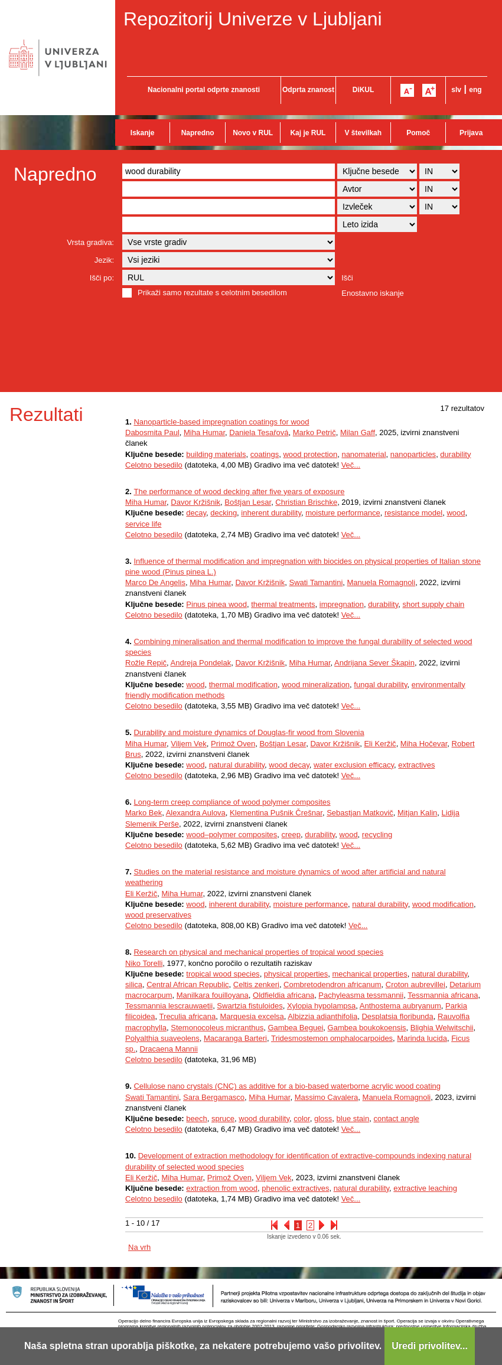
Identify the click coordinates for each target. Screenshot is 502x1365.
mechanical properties (369, 973)
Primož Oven (233, 743)
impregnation (342, 604)
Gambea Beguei (295, 1027)
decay (196, 512)
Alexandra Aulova (196, 812)
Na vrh (139, 1247)
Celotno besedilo (153, 465)
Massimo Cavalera (326, 1097)
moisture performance (342, 512)
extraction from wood (221, 1188)
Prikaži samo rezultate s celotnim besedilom (212, 292)
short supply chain (434, 604)
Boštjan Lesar (247, 502)
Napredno (197, 133)
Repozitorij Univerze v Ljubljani (252, 19)
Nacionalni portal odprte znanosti (204, 90)
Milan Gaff (357, 432)
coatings (264, 454)
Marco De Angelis (155, 582)
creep (291, 834)
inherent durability (271, 512)
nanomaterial (363, 454)
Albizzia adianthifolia (322, 1016)
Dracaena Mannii (169, 1048)
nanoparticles (413, 454)
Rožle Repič (146, 662)
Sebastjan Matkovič (360, 812)
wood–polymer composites (231, 834)
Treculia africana (187, 1016)
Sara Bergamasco (214, 1097)
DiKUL (363, 90)
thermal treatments (283, 604)
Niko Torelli (143, 963)
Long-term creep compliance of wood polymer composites (231, 802)
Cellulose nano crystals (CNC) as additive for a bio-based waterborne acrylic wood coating (287, 1086)
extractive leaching (425, 1188)
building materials (216, 454)
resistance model (413, 512)
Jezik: (104, 260)
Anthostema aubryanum (400, 1005)
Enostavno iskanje (372, 293)
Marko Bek (143, 812)
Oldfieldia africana (283, 995)
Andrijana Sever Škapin (374, 662)
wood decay (289, 764)
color (301, 1118)
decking (223, 512)
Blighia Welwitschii (442, 1027)
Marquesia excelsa (251, 1016)
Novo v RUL (253, 133)
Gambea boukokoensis (367, 1027)
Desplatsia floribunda (397, 1016)
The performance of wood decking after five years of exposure (238, 491)
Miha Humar (204, 432)
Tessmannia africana (443, 995)
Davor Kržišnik (195, 502)
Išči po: (102, 277)
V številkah (363, 133)
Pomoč (418, 133)
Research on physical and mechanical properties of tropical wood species (258, 952)
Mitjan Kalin (417, 812)
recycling (377, 834)
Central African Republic (187, 984)
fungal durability (380, 684)
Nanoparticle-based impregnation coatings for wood (221, 421)
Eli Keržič (380, 743)
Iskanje (143, 133)
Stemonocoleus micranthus (217, 1027)
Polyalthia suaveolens (162, 1038)
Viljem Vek (188, 743)
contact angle (396, 1118)
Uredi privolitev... (430, 1346)
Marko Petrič (314, 432)
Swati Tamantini (316, 582)
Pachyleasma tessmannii (360, 995)
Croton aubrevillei (415, 984)
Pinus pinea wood (216, 604)
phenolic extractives (295, 1188)
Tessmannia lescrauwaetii (169, 1005)
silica (133, 984)
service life (143, 524)
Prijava (471, 133)
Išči (347, 277)
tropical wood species (222, 973)
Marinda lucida (422, 1038)
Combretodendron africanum (332, 984)
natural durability (237, 764)
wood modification (443, 904)
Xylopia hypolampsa (321, 1005)
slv (456, 90)
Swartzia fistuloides (249, 1005)
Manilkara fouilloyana (213, 995)
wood (455, 512)
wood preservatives (158, 914)
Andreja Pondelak (201, 662)
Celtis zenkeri (256, 984)
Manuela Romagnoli (381, 582)
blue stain (353, 1118)
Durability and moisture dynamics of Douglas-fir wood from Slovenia (248, 732)
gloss (323, 1118)
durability (455, 454)
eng (475, 90)
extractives (416, 764)
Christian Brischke (306, 502)
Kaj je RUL (307, 133)
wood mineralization (316, 684)
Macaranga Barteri (235, 1038)
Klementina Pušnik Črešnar (276, 812)
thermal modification (243, 684)
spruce (222, 1118)
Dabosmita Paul (152, 432)
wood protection (310, 454)
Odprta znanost (308, 90)
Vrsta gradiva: (90, 242)
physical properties (296, 973)
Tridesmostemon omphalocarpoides (332, 1038)
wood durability (264, 1118)
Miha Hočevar (423, 743)
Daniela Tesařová (258, 432)
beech (196, 1118)
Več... (351, 465)
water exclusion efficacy (354, 764)
